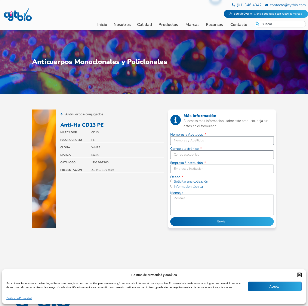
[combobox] (280, 24)
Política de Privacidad (19, 298)
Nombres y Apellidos (187, 134)
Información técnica (188, 186)
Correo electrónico (185, 148)
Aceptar (275, 286)
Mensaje (177, 193)
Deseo (175, 177)
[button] (299, 275)
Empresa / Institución (187, 163)
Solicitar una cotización (191, 181)
